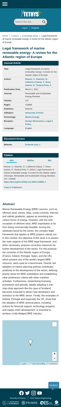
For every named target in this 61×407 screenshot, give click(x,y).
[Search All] (30, 22)
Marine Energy (32, 117)
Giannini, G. (42, 79)
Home (5, 36)
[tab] (13, 161)
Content (15, 36)
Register (35, 28)
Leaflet (24, 364)
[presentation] (30, 343)
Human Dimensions (34, 121)
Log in (24, 28)
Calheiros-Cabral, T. (34, 82)
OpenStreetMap (39, 364)
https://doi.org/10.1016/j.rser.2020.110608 (24, 182)
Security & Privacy (18, 398)
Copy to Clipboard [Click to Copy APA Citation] (13, 187)
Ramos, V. (30, 79)
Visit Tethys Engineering (40, 398)
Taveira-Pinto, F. (43, 85)
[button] (54, 354)
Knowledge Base (30, 36)
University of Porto (34, 113)
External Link (31, 144)
